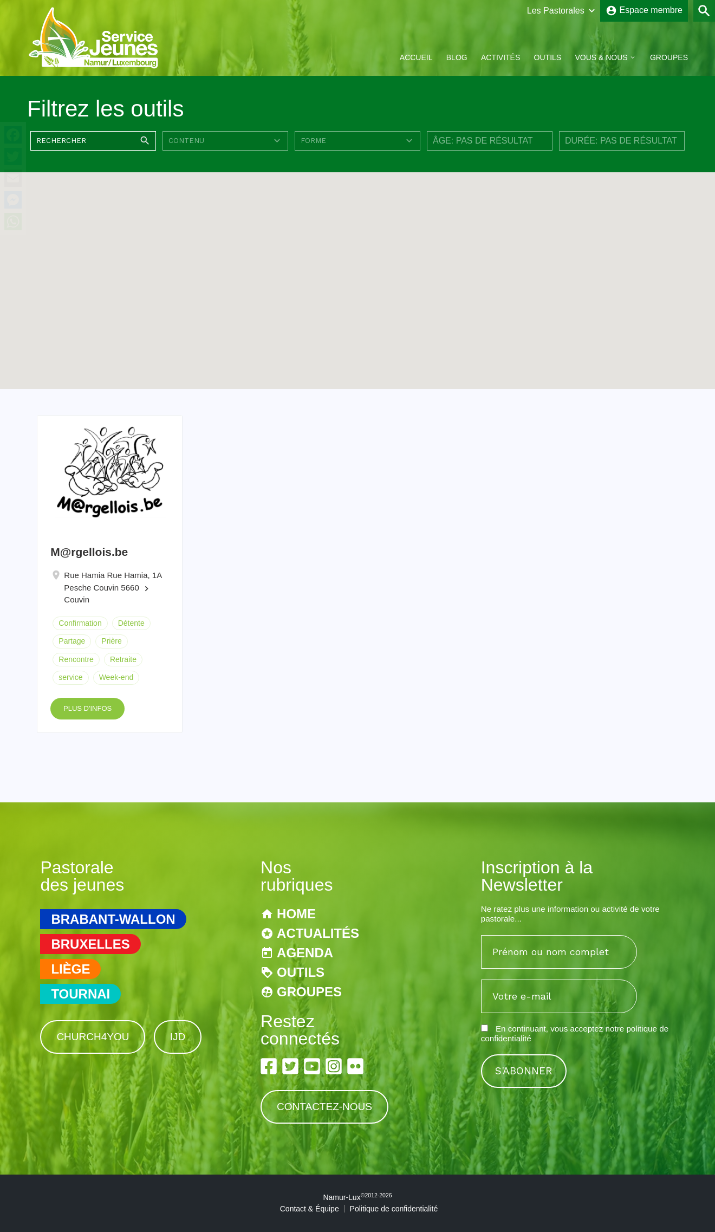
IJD (178, 1036)
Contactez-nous (324, 1106)
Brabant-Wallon (113, 919)
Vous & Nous (601, 57)
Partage (71, 641)
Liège (70, 969)
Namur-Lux (357, 1197)
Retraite (123, 659)
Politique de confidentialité (394, 1208)
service (70, 677)
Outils (548, 57)
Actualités (318, 933)
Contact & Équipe (309, 1208)
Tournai (80, 994)
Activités (500, 57)
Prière (111, 641)
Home (296, 913)
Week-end (116, 677)
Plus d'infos (87, 708)
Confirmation (79, 623)
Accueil (416, 57)
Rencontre (76, 659)
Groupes (669, 57)
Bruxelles (90, 944)
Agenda (305, 952)
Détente (131, 623)
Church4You (92, 1036)
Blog (456, 57)
